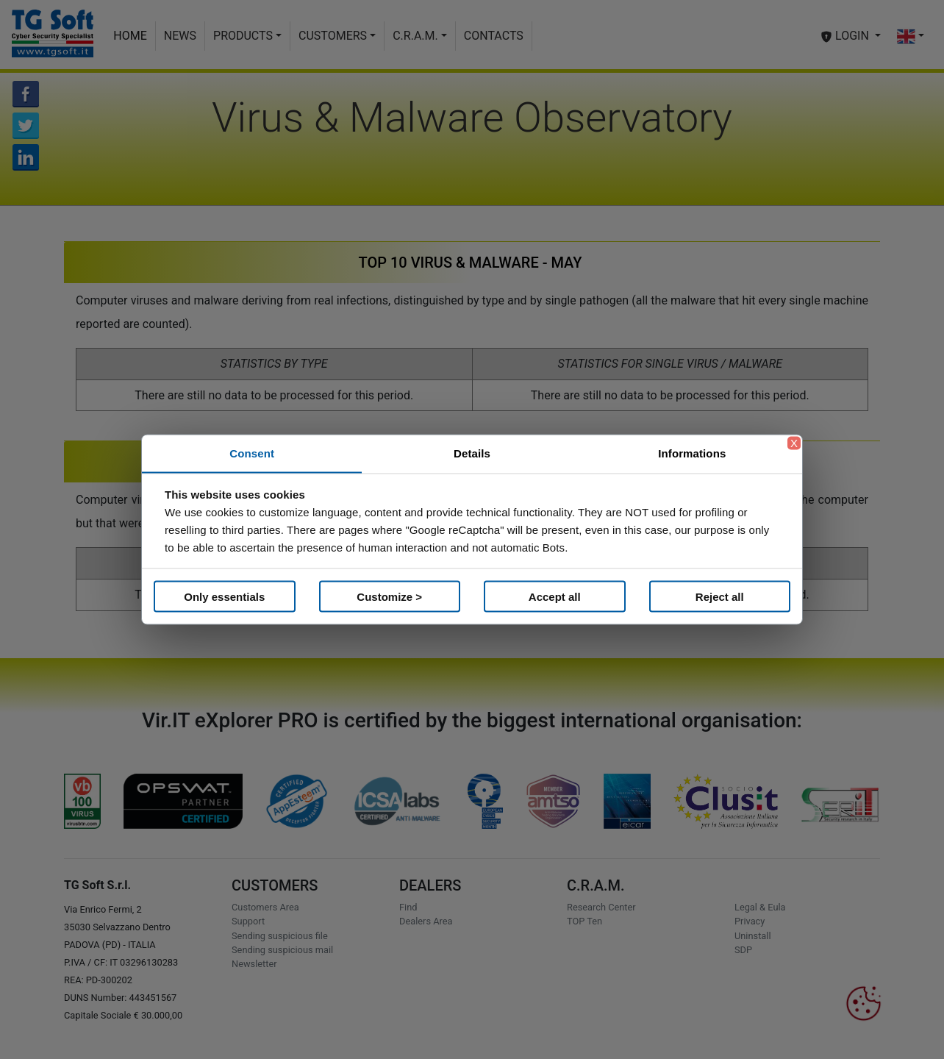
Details (472, 453)
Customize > (389, 596)
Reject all (720, 596)
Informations (692, 453)
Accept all (555, 596)
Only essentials (224, 596)
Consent (251, 453)
